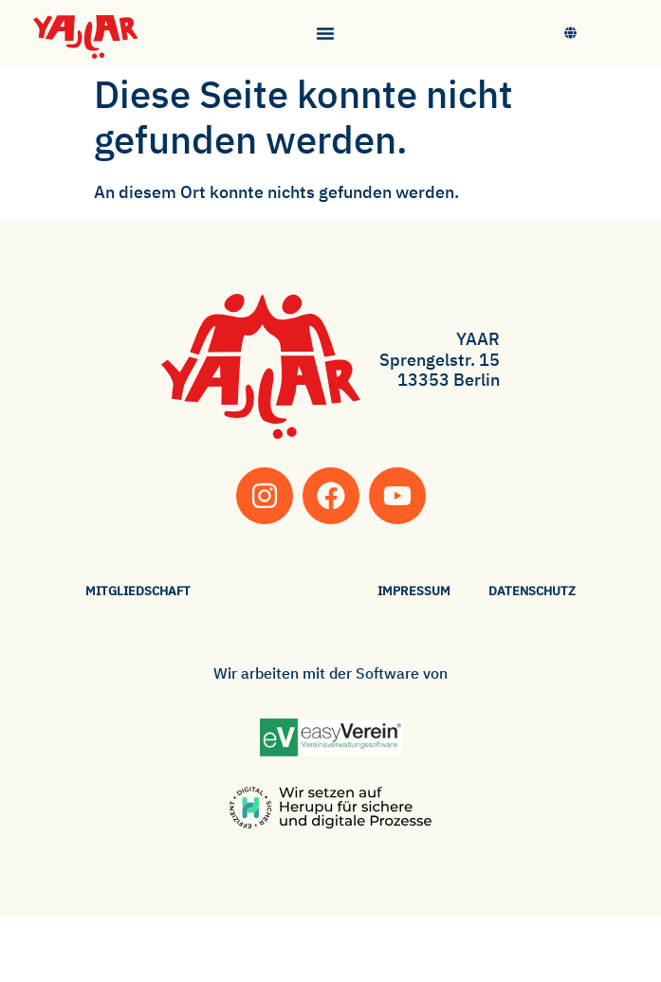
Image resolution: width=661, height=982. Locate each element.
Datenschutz (532, 591)
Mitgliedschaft (138, 591)
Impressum (413, 591)
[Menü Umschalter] (325, 33)
